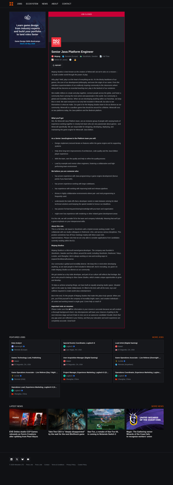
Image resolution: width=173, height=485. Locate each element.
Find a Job (29, 465)
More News (158, 406)
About (55, 4)
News (45, 4)
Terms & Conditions (58, 465)
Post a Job (38, 465)
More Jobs (158, 337)
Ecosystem (32, 4)
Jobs (19, 4)
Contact (66, 4)
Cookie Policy (82, 465)
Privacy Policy (71, 465)
